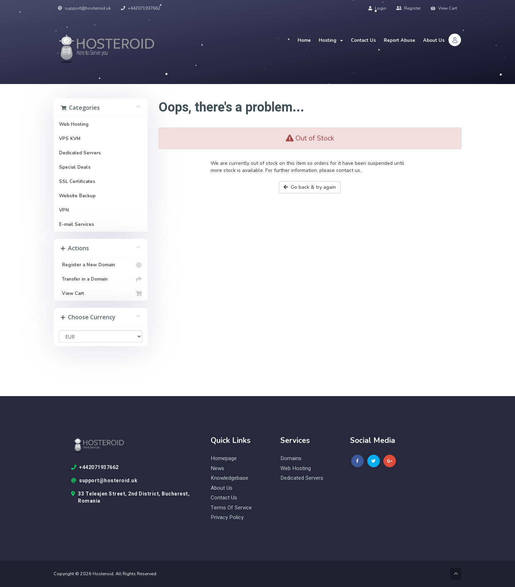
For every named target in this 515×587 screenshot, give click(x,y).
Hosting (331, 40)
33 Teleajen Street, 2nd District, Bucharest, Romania (130, 497)
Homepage (224, 458)
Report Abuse (399, 40)
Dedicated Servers (80, 153)
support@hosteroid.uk (84, 8)
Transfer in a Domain (100, 279)
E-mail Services (76, 224)
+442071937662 (140, 8)
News (217, 468)
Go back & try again (310, 187)
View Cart (444, 8)
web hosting (295, 468)
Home (304, 40)
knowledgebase (229, 478)
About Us (434, 40)
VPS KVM (69, 138)
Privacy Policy (227, 517)
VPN (64, 210)
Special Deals (74, 167)
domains (290, 458)
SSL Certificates (77, 181)
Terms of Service (231, 508)
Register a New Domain (100, 265)
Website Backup (77, 196)
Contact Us (363, 40)
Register (408, 8)
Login (377, 8)
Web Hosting (74, 124)
